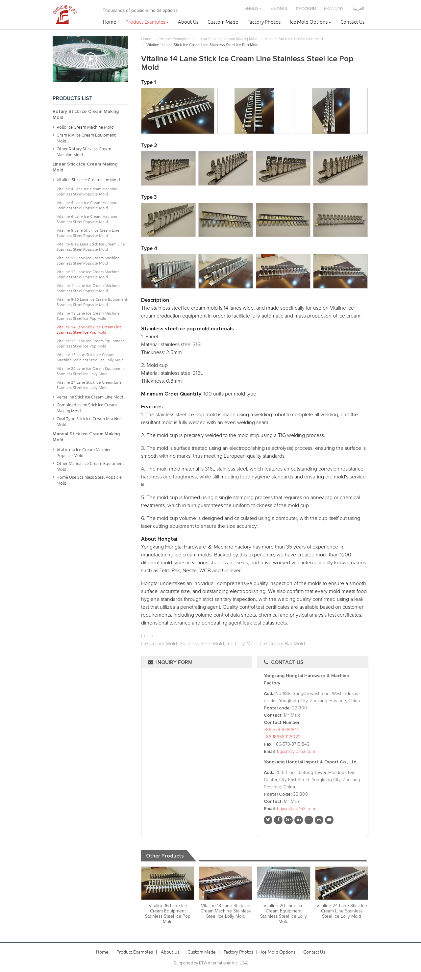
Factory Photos (264, 22)
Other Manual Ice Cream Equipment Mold (90, 466)
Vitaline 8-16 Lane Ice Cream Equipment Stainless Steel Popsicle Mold (92, 302)
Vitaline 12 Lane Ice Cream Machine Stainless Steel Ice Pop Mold (88, 315)
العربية (358, 9)
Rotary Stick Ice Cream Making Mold (86, 114)
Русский (306, 9)
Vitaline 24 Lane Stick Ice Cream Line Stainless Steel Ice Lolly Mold (341, 911)
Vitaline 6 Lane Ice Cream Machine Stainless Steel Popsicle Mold (87, 219)
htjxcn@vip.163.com (296, 751)
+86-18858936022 (282, 737)
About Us (188, 22)
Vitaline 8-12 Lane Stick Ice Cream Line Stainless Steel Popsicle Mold (91, 246)
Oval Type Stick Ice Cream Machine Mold (89, 421)
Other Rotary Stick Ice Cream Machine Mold (84, 151)
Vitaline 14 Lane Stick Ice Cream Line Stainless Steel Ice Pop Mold (89, 329)
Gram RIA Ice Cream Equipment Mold (86, 138)
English (253, 9)
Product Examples (174, 39)
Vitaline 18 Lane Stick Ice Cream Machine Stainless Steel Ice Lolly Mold (226, 911)
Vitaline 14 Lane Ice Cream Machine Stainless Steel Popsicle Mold (88, 288)
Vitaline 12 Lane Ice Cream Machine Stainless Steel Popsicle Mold (88, 274)
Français (334, 9)
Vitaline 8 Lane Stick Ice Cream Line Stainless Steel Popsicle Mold (88, 233)
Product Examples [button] (147, 22)
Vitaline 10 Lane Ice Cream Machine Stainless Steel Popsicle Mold (88, 260)
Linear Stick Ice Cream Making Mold (227, 39)
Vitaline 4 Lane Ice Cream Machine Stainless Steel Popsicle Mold (87, 191)
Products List (72, 98)
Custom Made (223, 22)
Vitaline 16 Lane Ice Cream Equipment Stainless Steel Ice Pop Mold (167, 914)
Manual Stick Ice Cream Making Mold (86, 437)
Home (109, 22)
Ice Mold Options (278, 952)
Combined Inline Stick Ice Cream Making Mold (87, 407)
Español (279, 9)
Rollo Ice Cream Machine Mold (85, 127)
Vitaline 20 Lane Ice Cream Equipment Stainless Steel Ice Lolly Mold (283, 914)
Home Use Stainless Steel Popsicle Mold (89, 480)
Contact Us (352, 22)
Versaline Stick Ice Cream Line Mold (90, 397)
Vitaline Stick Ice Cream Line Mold (294, 39)
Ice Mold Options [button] (310, 22)
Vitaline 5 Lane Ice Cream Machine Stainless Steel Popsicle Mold (87, 205)
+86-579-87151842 (282, 730)
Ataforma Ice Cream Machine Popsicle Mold (84, 452)
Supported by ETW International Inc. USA (211, 963)
